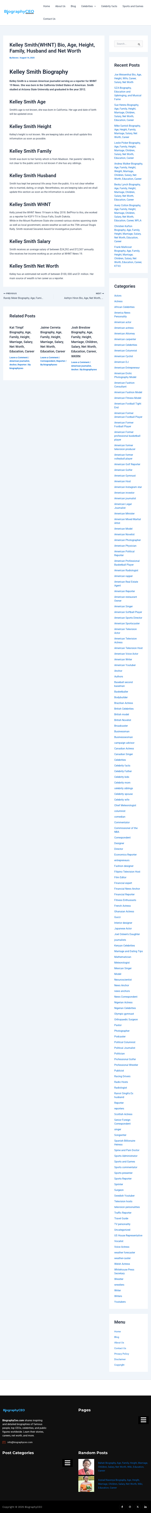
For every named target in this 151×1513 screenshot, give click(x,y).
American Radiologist (126, 570)
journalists (120, 939)
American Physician (125, 545)
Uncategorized (122, 1229)
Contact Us (49, 18)
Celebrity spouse (123, 794)
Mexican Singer (123, 968)
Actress (118, 301)
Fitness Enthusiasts (125, 900)
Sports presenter (123, 1172)
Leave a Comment (18, 357)
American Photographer (127, 540)
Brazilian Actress (123, 703)
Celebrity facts (108, 6)
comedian (119, 816)
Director (118, 848)
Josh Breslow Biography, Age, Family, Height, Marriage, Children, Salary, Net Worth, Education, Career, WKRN (84, 342)
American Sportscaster (127, 623)
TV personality (122, 1224)
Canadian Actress (124, 748)
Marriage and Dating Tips (128, 951)
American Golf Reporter (127, 464)
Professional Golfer (125, 1059)
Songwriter (120, 1135)
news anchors (122, 991)
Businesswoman (123, 737)
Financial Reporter (124, 894)
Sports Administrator (125, 1155)
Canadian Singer (123, 754)
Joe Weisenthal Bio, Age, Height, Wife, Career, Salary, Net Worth (128, 78)
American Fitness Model (127, 397)
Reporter (21, 364)
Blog (72, 6)
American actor (122, 322)
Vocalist (118, 1241)
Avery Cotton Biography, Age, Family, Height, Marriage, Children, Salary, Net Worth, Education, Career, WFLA (127, 213)
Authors (118, 676)
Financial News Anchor (127, 888)
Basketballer (121, 691)
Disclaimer (120, 1359)
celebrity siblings (123, 788)
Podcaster (120, 1036)
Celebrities (87, 6)
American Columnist (125, 350)
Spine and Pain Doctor (126, 1150)
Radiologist (120, 1087)
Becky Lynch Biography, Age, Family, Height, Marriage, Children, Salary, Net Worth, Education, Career (127, 192)
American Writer (123, 659)
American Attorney (124, 333)
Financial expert (123, 883)
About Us (60, 6)
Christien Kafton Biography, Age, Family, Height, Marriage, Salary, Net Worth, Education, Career (127, 234)
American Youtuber (124, 665)
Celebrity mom (122, 782)
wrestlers (119, 1284)
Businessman (121, 731)
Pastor (118, 1025)
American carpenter (125, 339)
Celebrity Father (123, 771)
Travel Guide (121, 1218)
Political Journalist (124, 1047)
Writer (117, 1290)
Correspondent (47, 360)
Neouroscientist (123, 979)
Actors (117, 295)
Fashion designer (123, 866)
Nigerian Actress (123, 1002)
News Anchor (121, 985)
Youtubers (120, 1301)
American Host (122, 481)
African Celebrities (124, 307)
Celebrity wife (121, 799)
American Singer (123, 606)
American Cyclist (123, 356)
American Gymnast (125, 475)
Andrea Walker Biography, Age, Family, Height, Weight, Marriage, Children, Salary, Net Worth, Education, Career (128, 171)
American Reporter (124, 591)
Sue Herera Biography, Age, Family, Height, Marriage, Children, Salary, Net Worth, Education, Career (126, 112)
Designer (119, 843)
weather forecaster (124, 1252)
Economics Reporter (125, 854)
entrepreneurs (121, 860)
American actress (124, 327)
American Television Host (128, 648)
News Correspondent (125, 996)
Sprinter (118, 1184)
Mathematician (122, 956)
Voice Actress (121, 1246)
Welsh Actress (122, 1263)
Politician (119, 1053)
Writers (118, 1296)
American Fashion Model (128, 392)
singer (117, 1129)
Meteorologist (122, 962)
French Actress (122, 905)
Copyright (119, 1365)
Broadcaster (121, 725)
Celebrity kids (121, 776)
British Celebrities (124, 708)
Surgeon (119, 1190)
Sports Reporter (123, 1178)
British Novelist (122, 720)
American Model (123, 528)
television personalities (127, 1207)
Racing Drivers (122, 1076)
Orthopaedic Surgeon (126, 1019)
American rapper (123, 576)
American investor (124, 492)
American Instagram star (128, 487)
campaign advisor (124, 742)
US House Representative (128, 1235)
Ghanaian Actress (124, 911)
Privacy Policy (122, 1354)
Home (46, 6)
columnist (119, 811)
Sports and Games (131, 6)
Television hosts (123, 1201)
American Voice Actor (126, 653)
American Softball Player (128, 612)
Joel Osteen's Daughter (127, 934)
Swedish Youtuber (124, 1195)
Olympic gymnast (124, 1013)
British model (121, 714)
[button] (93, 6)
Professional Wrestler (126, 1064)
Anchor (12, 364)
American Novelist (124, 534)
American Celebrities (125, 344)
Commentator (122, 822)
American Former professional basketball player (127, 436)
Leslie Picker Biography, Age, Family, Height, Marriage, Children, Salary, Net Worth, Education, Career (127, 150)
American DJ (121, 361)
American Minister (124, 513)
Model (117, 974)
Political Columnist (124, 1042)
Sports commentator (125, 1167)
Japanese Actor (123, 928)
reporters (119, 1108)
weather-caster (122, 1258)
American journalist (19, 360)
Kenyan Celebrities (124, 945)
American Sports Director (128, 617)
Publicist (119, 1070)
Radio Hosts (121, 1082)
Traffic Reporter (122, 1212)
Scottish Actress (123, 1114)
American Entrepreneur (127, 367)
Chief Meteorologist (125, 805)
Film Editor (120, 877)
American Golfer (123, 469)
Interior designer (123, 922)
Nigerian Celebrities (125, 1008)
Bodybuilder (121, 697)
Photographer (121, 1030)
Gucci (117, 917)
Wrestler (118, 1279)
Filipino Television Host (127, 871)
